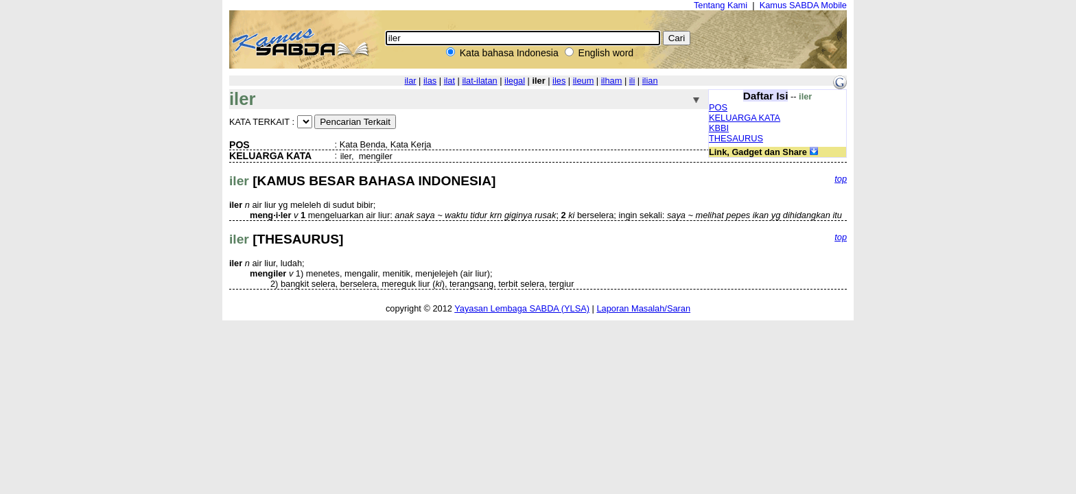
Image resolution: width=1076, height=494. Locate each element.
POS (718, 107)
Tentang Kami (720, 5)
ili (632, 80)
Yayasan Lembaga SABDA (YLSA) (521, 308)
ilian (650, 80)
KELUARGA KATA (744, 118)
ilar (410, 80)
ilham (611, 80)
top (840, 179)
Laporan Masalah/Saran (643, 308)
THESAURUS (736, 138)
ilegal (514, 80)
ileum (583, 80)
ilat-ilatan (479, 80)
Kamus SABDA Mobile (803, 5)
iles (558, 80)
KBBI (719, 128)
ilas (429, 80)
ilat (449, 80)
